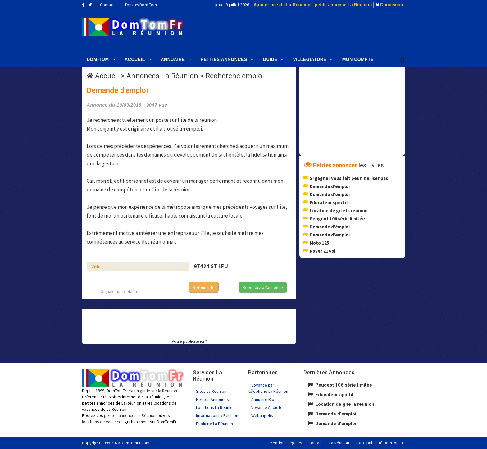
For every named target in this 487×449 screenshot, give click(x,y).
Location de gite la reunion (339, 210)
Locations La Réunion (215, 407)
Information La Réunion (217, 415)
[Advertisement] (306, 30)
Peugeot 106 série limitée (337, 219)
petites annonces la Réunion (130, 415)
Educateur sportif (329, 202)
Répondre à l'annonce (263, 287)
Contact (107, 4)
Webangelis (262, 415)
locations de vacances (103, 421)
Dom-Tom (98, 59)
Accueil (135, 59)
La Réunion (339, 443)
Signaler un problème (121, 291)
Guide (270, 59)
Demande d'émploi (330, 227)
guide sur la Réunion (158, 390)
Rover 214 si (322, 251)
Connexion (391, 4)
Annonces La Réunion (162, 76)
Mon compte (358, 59)
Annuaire (173, 59)
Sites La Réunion (211, 391)
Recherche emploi (235, 76)
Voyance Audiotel (267, 407)
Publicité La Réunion (214, 423)
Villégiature (310, 59)
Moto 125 (319, 243)
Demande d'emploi (330, 186)
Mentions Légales (286, 443)
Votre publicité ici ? (189, 341)
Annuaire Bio (262, 399)
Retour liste (204, 287)
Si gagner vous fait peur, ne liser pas (349, 178)
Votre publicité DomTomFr (379, 443)
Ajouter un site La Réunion (281, 4)
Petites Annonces (224, 59)
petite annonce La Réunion (343, 4)
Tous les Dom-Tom (141, 4)
